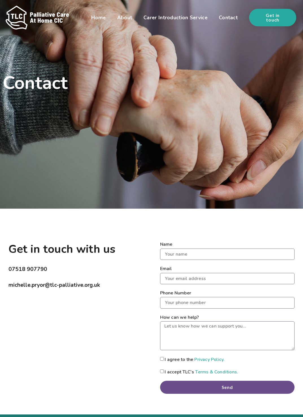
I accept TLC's (201, 372)
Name (166, 244)
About (124, 17)
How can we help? (179, 317)
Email (166, 269)
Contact (228, 17)
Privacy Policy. (209, 359)
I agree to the (194, 359)
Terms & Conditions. (216, 372)
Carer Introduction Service (175, 17)
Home (98, 17)
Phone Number (175, 293)
